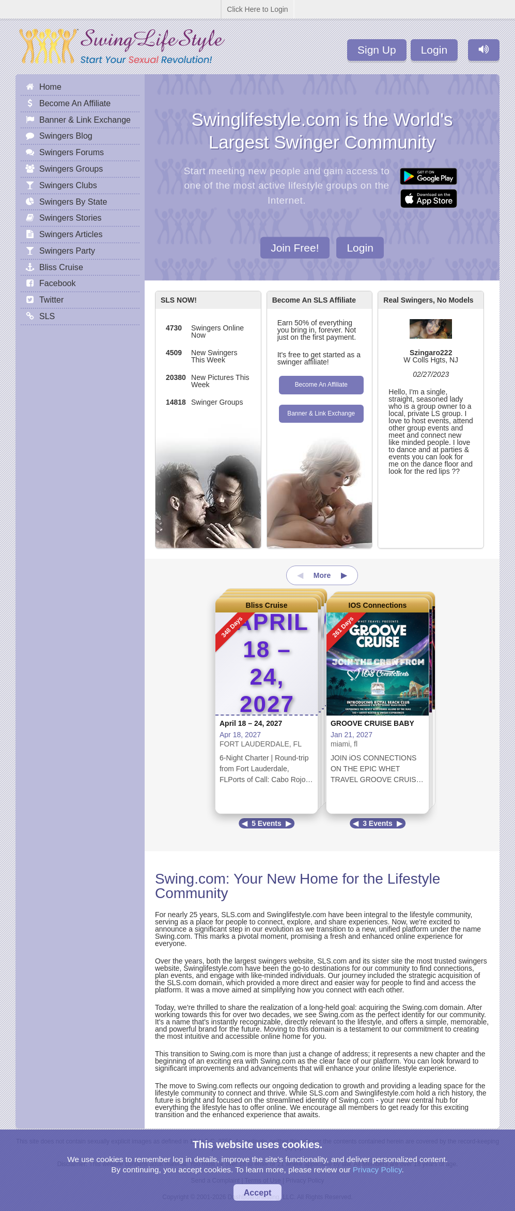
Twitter (51, 299)
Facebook (57, 283)
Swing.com (190, 879)
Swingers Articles (71, 234)
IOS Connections (378, 605)
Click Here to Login (257, 9)
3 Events (378, 823)
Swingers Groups (71, 168)
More (322, 575)
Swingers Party (67, 250)
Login (434, 50)
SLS (47, 316)
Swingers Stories (70, 217)
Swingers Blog (65, 135)
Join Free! (295, 247)
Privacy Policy (377, 1169)
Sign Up (376, 50)
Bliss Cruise (267, 605)
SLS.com (236, 914)
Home (50, 86)
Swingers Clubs (68, 185)
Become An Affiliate (321, 384)
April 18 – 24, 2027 (251, 723)
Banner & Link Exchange (321, 413)
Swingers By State (73, 201)
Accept (258, 1192)
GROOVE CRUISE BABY (372, 723)
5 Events (267, 823)
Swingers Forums (71, 152)
